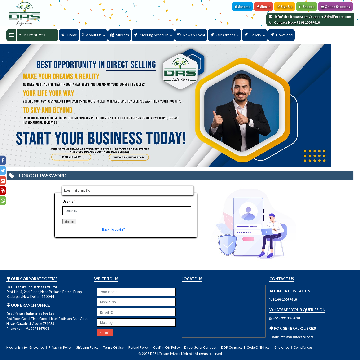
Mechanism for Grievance (25, 347)
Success (119, 34)
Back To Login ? (113, 229)
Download (281, 34)
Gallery (252, 34)
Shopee (306, 6)
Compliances (303, 347)
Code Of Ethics (258, 347)
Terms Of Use (113, 347)
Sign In (263, 6)
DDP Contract (232, 347)
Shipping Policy (87, 347)
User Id (68, 201)
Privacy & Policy (60, 347)
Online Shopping (335, 6)
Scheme (242, 6)
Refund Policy (138, 347)
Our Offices (222, 34)
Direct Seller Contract (200, 347)
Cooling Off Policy (166, 347)
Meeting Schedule (151, 34)
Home (69, 34)
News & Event (191, 34)
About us (91, 34)
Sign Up (284, 6)
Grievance (282, 347)
